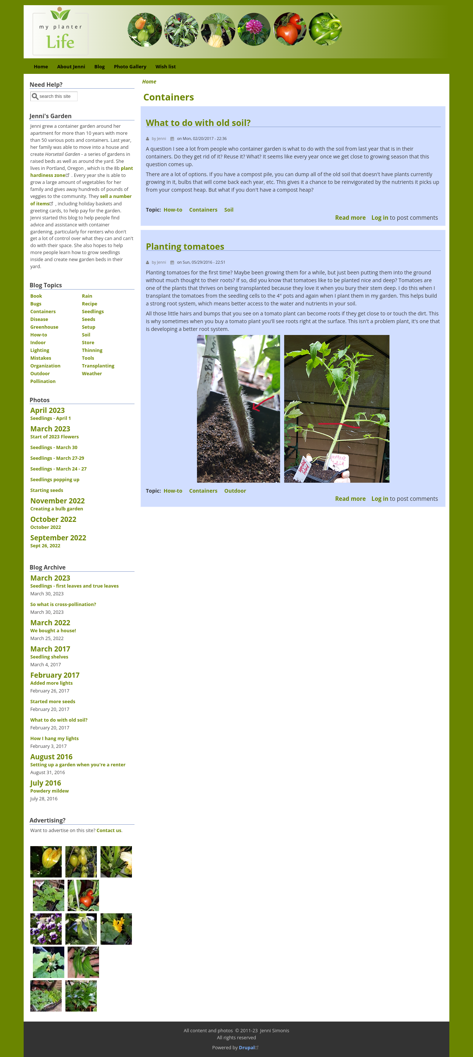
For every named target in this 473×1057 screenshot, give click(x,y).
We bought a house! (53, 630)
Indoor (38, 342)
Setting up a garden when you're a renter (78, 765)
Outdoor (235, 490)
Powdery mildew (49, 791)
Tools (88, 358)
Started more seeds (52, 701)
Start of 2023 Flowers (54, 437)
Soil (229, 209)
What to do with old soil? (59, 720)
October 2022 (45, 527)
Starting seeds (46, 490)
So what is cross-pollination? (63, 604)
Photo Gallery (130, 66)
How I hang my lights (54, 738)
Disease (39, 319)
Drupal (250, 1047)
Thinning (92, 350)
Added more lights (51, 683)
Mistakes (40, 358)
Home (41, 66)
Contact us (108, 830)
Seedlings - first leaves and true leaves (74, 586)
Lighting (39, 350)
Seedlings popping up (54, 479)
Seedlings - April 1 (50, 418)
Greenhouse (44, 327)
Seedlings (93, 311)
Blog (99, 66)
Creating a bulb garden (56, 509)
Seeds (88, 319)
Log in (379, 218)
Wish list (166, 66)
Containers (203, 209)
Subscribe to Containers (143, 525)
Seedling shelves (49, 657)
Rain (87, 296)
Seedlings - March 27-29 (57, 458)
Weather (92, 373)
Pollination (43, 381)
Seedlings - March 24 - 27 (58, 469)
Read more (350, 218)
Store (88, 342)
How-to (173, 209)
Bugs (35, 304)
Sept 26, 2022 (45, 546)
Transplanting (98, 366)
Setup (88, 327)
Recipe (89, 304)
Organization (45, 366)
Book (36, 296)
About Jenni (71, 66)
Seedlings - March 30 (53, 447)
